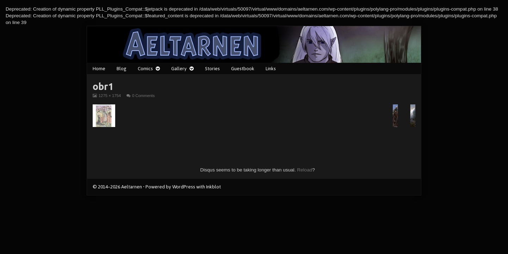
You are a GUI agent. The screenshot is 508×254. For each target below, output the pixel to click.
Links (271, 68)
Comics (145, 68)
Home (99, 68)
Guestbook (242, 68)
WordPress (183, 186)
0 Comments (143, 95)
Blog (121, 68)
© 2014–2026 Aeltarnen (117, 186)
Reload (304, 170)
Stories (212, 68)
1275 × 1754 (109, 95)
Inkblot (213, 186)
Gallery (179, 68)
